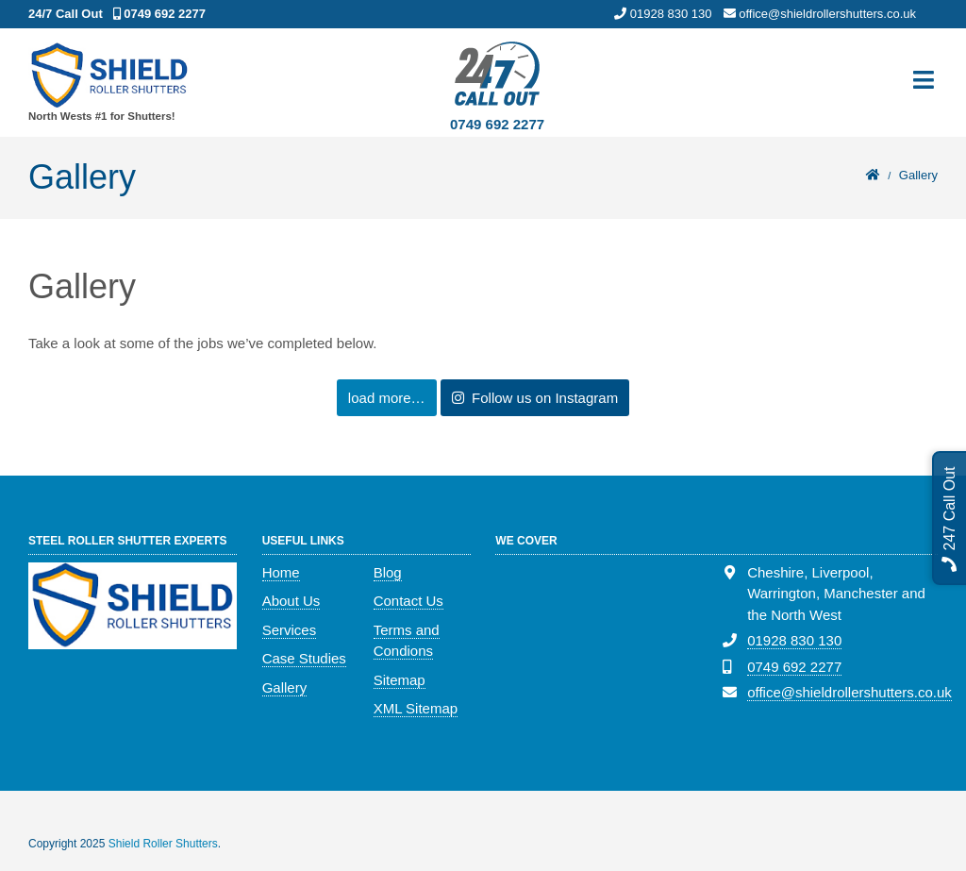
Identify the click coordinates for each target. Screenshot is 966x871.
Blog (388, 572)
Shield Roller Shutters (163, 843)
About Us (291, 601)
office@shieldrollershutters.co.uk (849, 692)
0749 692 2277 (497, 124)
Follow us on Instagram (535, 398)
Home (281, 572)
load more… (386, 398)
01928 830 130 (794, 640)
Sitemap (399, 680)
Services (289, 630)
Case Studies (304, 658)
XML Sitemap (416, 708)
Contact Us (408, 601)
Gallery (285, 687)
